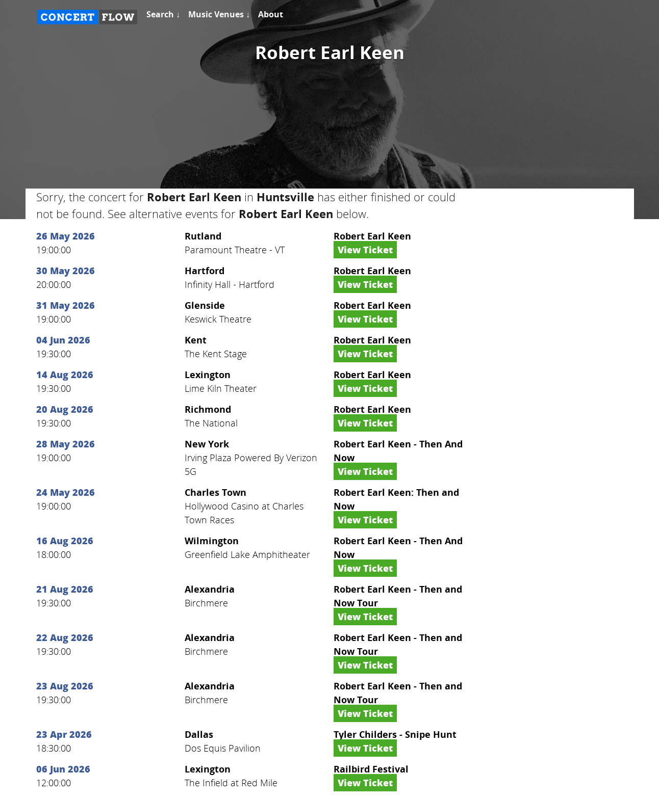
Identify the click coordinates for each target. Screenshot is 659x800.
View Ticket (365, 250)
